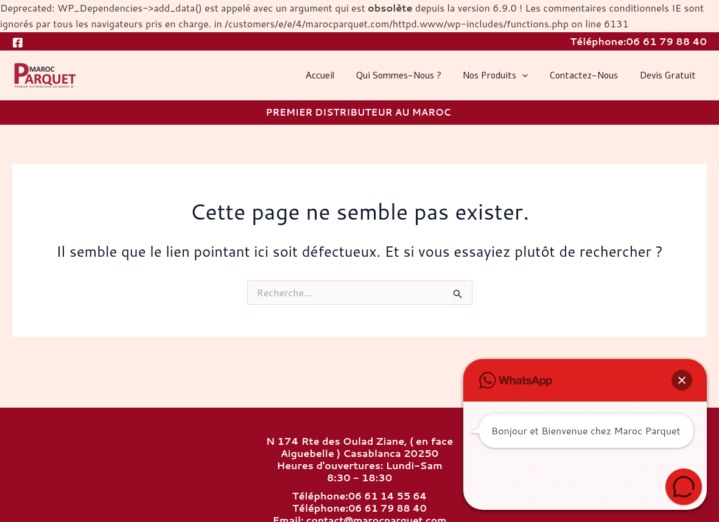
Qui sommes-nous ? (411, 75)
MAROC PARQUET (15, 89)
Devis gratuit (670, 75)
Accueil (335, 75)
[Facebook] (17, 42)
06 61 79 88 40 (666, 41)
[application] (531, 75)
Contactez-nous (589, 75)
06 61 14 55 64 (387, 496)
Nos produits (504, 75)
